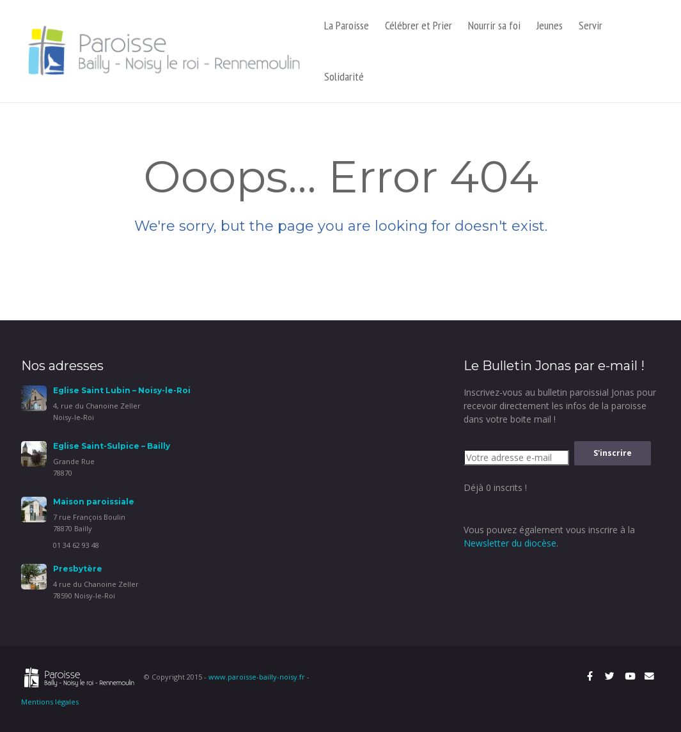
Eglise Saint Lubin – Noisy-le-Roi (122, 390)
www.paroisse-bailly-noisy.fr (256, 676)
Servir (590, 25)
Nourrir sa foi (494, 25)
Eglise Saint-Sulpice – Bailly (111, 446)
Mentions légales (50, 701)
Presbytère (77, 568)
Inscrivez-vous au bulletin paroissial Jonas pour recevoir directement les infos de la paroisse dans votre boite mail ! (560, 405)
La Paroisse (346, 25)
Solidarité (344, 76)
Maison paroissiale (93, 501)
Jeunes (549, 25)
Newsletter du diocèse (510, 543)
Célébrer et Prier (418, 25)
